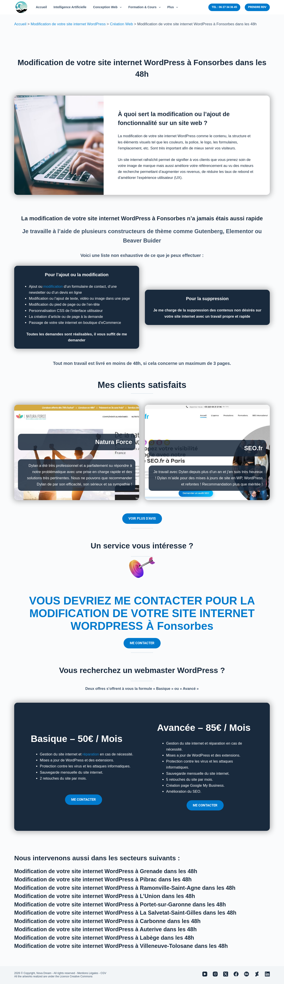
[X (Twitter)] (225, 974)
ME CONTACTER (142, 643)
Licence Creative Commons (76, 976)
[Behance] (246, 974)
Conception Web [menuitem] (108, 7)
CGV (103, 973)
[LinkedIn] (267, 974)
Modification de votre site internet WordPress (68, 24)
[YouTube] (204, 974)
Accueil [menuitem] (41, 7)
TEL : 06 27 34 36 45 (224, 7)
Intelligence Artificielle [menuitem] (69, 7)
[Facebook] (236, 974)
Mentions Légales (87, 973)
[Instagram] (215, 974)
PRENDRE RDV (257, 7)
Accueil (20, 24)
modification (53, 286)
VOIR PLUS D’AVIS (142, 518)
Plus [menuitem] (173, 7)
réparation (91, 754)
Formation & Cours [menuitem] (145, 7)
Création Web (121, 24)
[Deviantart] (256, 974)
